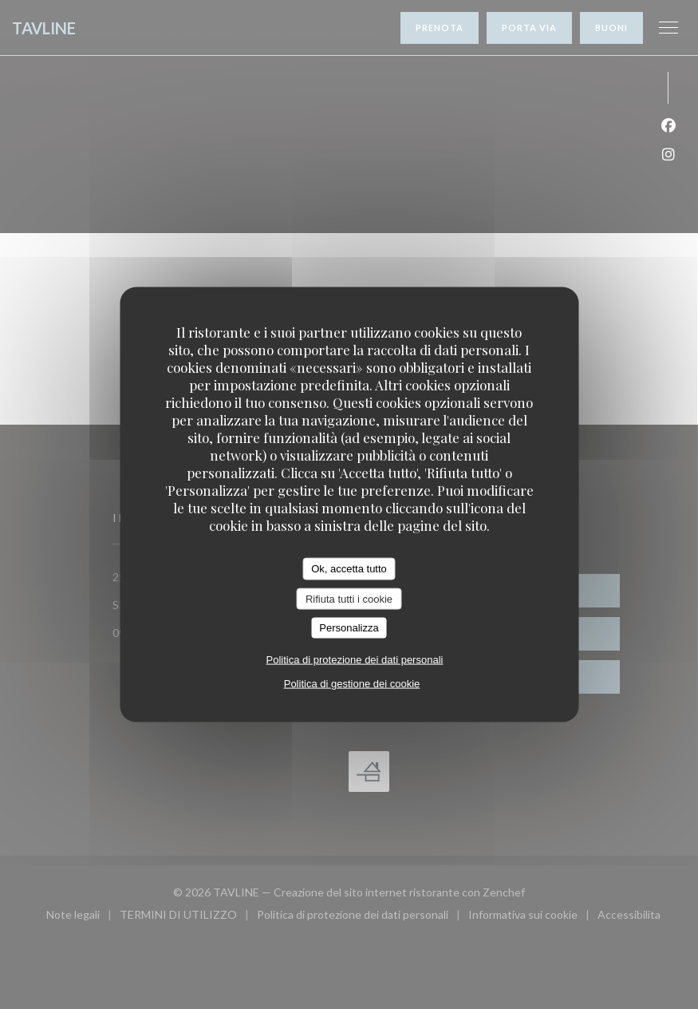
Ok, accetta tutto (349, 569)
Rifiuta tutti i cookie (349, 598)
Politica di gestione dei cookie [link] (352, 683)
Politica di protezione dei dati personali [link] (355, 659)
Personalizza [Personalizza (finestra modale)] (348, 628)
